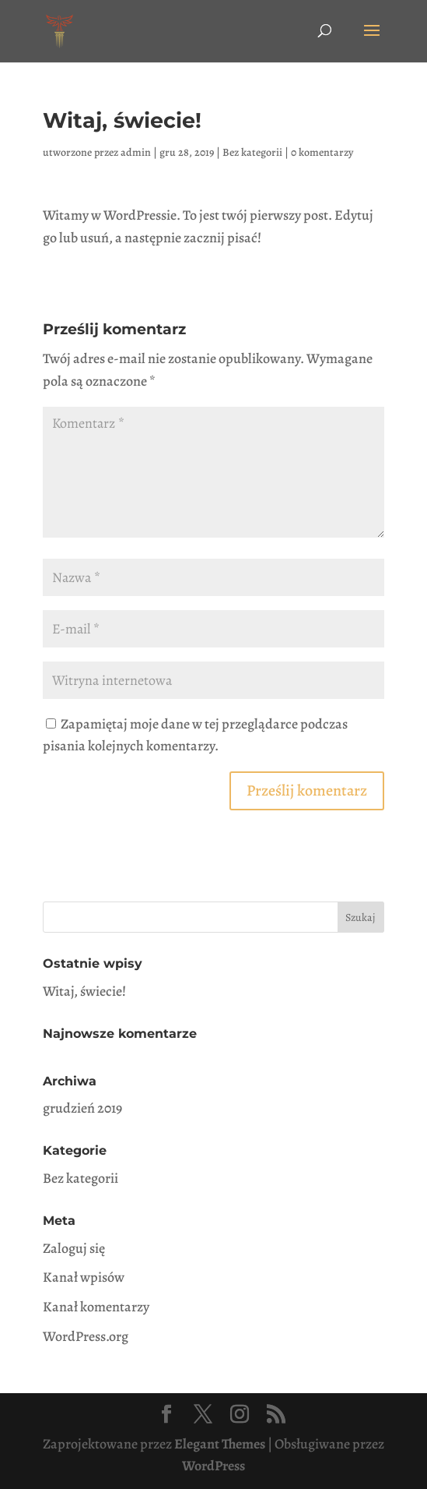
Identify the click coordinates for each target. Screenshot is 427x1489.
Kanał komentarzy (96, 1306)
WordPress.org (85, 1336)
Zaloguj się (74, 1248)
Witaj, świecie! (84, 991)
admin (136, 152)
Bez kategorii (252, 152)
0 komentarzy (322, 152)
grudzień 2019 (82, 1108)
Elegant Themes (219, 1443)
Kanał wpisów (83, 1277)
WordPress (213, 1465)
